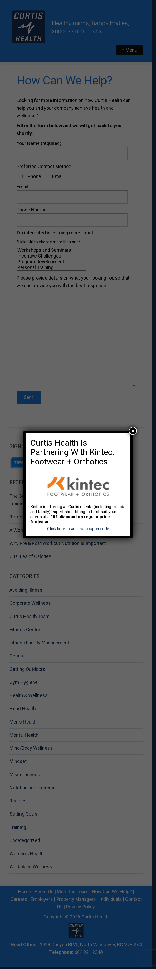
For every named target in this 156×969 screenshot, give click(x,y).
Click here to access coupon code (78, 528)
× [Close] (133, 431)
